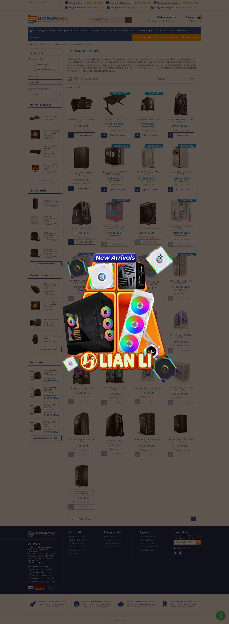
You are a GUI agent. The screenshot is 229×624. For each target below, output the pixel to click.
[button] (160, 256)
